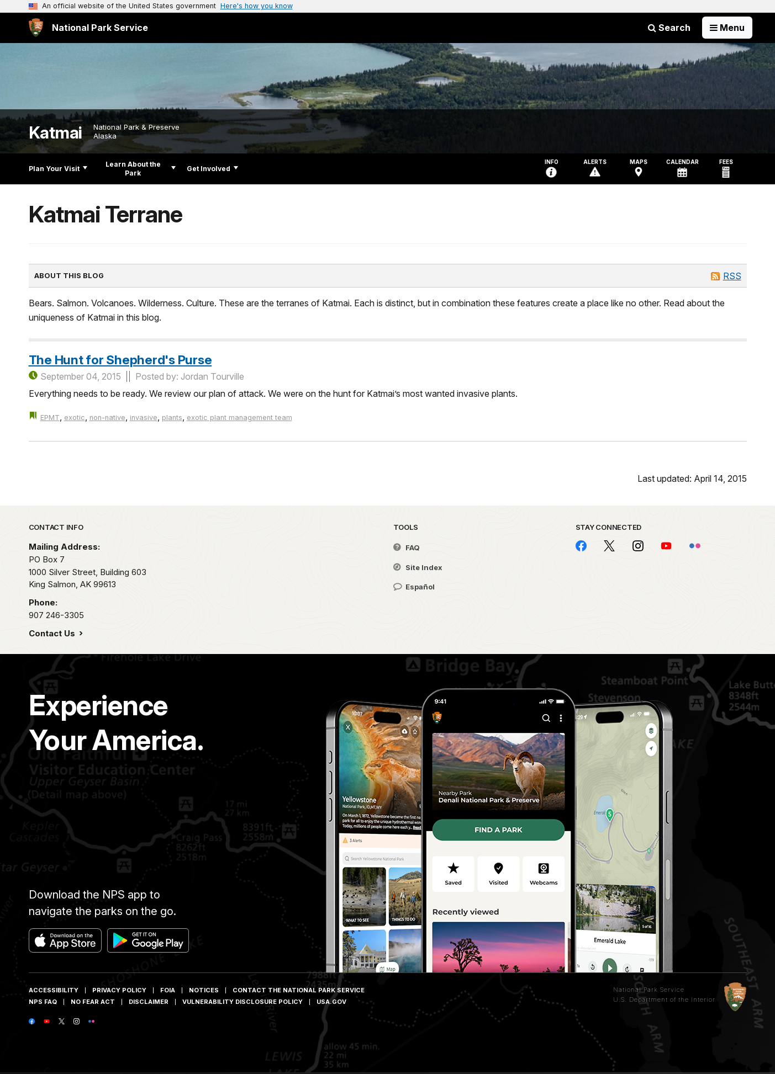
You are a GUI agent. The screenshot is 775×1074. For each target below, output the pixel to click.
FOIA (167, 990)
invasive (143, 417)
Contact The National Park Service (299, 990)
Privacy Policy (119, 990)
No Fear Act (93, 1002)
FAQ (406, 547)
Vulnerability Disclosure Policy (242, 1002)
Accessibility (53, 990)
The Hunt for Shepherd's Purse (120, 359)
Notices (204, 990)
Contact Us (53, 633)
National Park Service (648, 989)
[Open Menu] (727, 28)
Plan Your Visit (58, 168)
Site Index (417, 567)
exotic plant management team (239, 417)
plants (172, 417)
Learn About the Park (141, 168)
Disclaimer (148, 1002)
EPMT (50, 417)
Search (669, 27)
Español (414, 586)
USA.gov (331, 1002)
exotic (74, 417)
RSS (732, 275)
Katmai (55, 132)
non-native (107, 417)
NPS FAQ (43, 1002)
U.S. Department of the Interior (664, 999)
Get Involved (212, 168)
